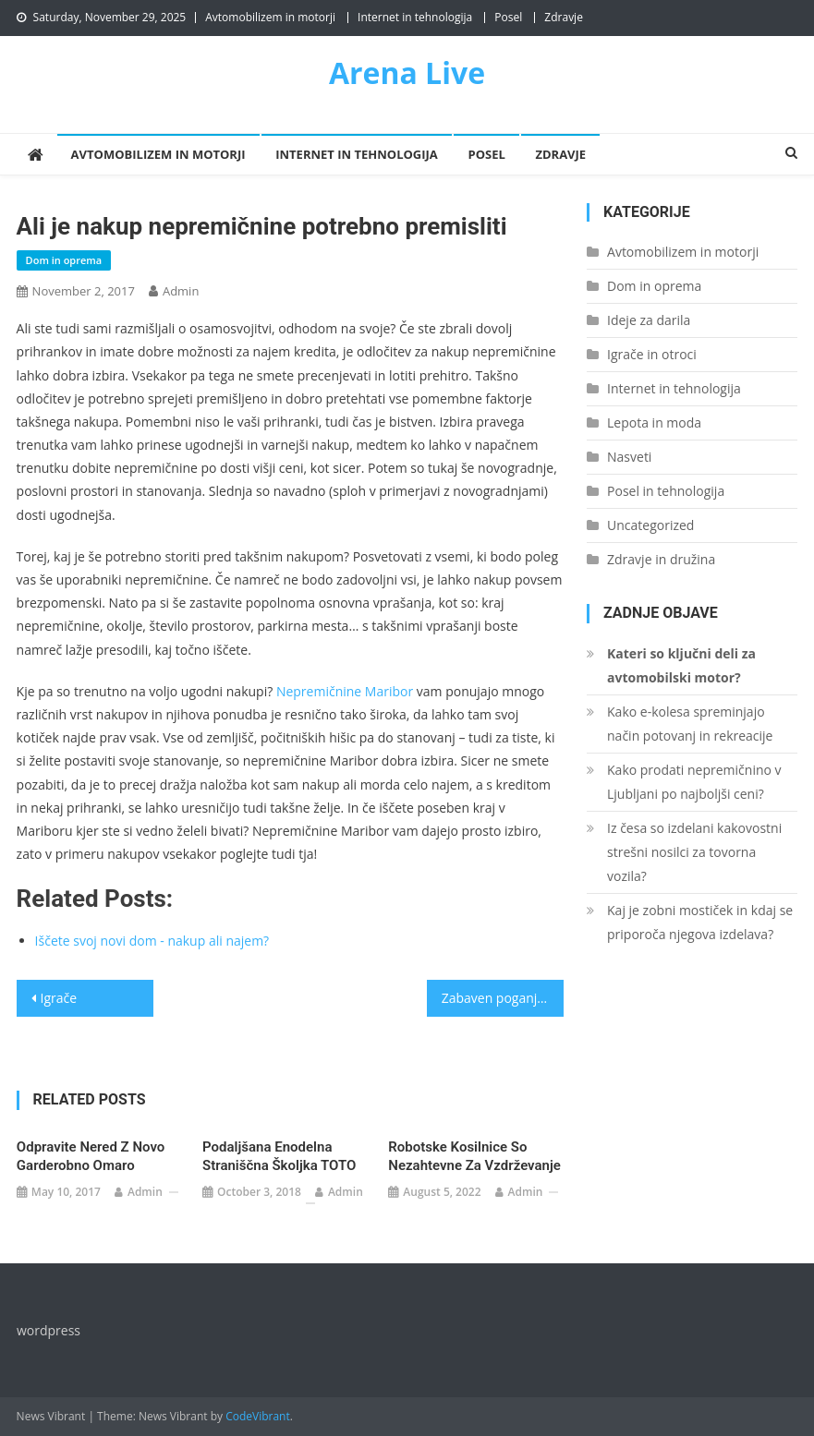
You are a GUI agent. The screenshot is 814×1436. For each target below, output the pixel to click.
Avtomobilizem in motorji (270, 17)
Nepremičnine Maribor (344, 691)
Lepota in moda (654, 422)
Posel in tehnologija (665, 491)
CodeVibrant (257, 1416)
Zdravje (563, 17)
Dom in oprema (64, 260)
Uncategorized (650, 525)
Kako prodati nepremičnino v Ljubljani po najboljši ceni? (694, 781)
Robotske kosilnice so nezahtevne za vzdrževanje (474, 1156)
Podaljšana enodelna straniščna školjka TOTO (279, 1156)
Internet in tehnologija (415, 17)
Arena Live (407, 72)
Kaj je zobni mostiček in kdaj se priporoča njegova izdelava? (700, 922)
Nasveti (629, 456)
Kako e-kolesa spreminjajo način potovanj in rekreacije (689, 723)
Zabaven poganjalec (502, 998)
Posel (508, 17)
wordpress (48, 1330)
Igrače (59, 998)
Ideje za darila (648, 320)
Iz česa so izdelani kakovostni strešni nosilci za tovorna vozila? (694, 852)
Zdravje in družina (661, 559)
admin (181, 291)
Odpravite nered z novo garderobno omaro (90, 1156)
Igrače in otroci (652, 354)
